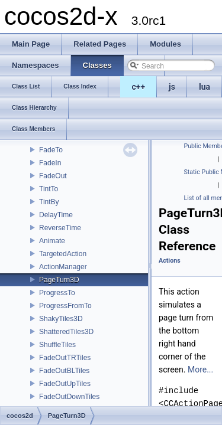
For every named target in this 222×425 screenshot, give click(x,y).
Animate (52, 241)
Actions (170, 260)
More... (200, 369)
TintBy (49, 202)
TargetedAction (62, 254)
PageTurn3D (59, 280)
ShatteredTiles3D (66, 332)
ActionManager (63, 267)
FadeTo (51, 150)
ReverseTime (60, 228)
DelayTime (56, 215)
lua (204, 86)
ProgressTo (57, 293)
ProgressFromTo (65, 306)
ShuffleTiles (57, 345)
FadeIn (50, 163)
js (172, 86)
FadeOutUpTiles (65, 384)
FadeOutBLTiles (64, 371)
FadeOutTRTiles (65, 358)
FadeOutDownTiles (69, 397)
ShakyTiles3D (61, 319)
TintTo (48, 189)
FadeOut (53, 176)
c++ (139, 86)
